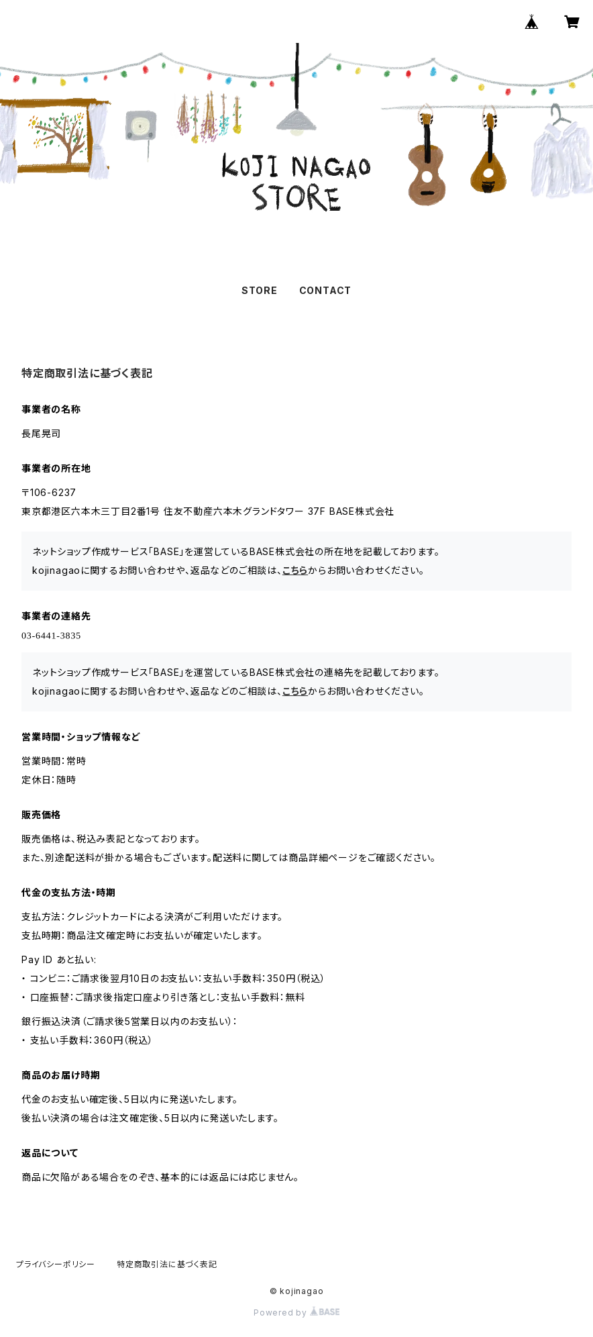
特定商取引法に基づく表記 (167, 1264)
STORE (259, 290)
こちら (295, 570)
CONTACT (325, 290)
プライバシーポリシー (55, 1264)
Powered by (296, 1312)
